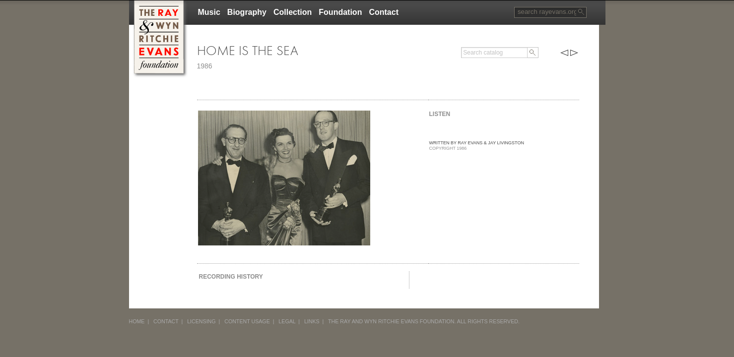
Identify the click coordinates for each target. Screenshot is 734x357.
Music (209, 12)
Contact (384, 12)
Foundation (340, 12)
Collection (292, 12)
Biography (247, 12)
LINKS (312, 321)
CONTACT (166, 321)
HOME (137, 321)
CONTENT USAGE (247, 321)
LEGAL (286, 321)
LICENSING (201, 321)
